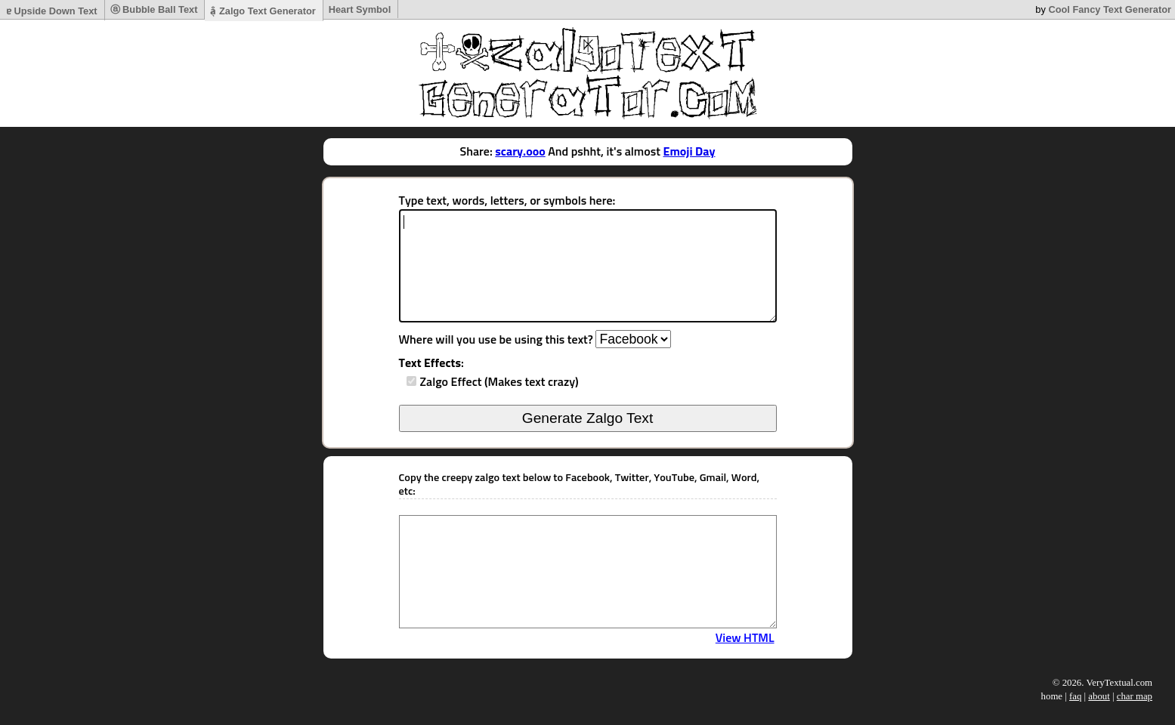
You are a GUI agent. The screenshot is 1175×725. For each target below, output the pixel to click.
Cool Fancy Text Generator (1109, 9)
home (1051, 696)
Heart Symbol (360, 9)
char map (1134, 696)
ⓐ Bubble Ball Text (154, 9)
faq (1075, 696)
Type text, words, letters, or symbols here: (507, 201)
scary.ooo (520, 152)
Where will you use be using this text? (496, 340)
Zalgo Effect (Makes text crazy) (499, 382)
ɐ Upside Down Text (51, 11)
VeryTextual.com (1119, 682)
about (1098, 696)
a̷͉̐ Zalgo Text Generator (262, 11)
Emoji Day (689, 152)
